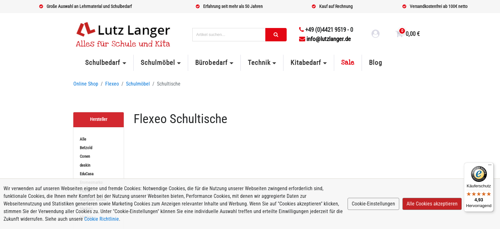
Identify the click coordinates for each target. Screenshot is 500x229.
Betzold (86, 147)
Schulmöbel (158, 62)
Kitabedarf (305, 62)
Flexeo (112, 84)
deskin (85, 165)
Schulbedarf (102, 62)
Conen (85, 156)
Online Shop (85, 84)
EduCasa (86, 173)
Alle (83, 139)
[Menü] (490, 166)
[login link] (375, 34)
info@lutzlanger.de (325, 39)
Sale (348, 63)
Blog (375, 62)
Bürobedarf (211, 62)
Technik (259, 62)
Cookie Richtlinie (101, 219)
